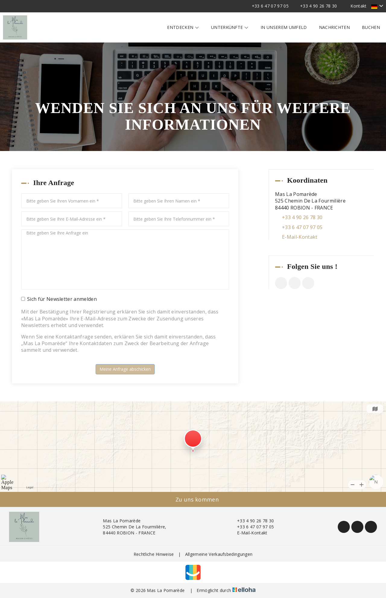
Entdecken (183, 27)
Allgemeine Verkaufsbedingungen (219, 554)
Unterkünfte (229, 27)
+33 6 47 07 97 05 (252, 527)
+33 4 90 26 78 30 (252, 521)
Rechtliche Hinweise (154, 554)
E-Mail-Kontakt (299, 237)
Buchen (371, 27)
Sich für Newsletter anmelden (59, 299)
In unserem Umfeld (284, 27)
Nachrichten (334, 27)
